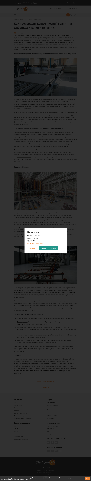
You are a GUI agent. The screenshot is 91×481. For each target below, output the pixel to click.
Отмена (32, 248)
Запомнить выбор (48, 248)
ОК (87, 478)
